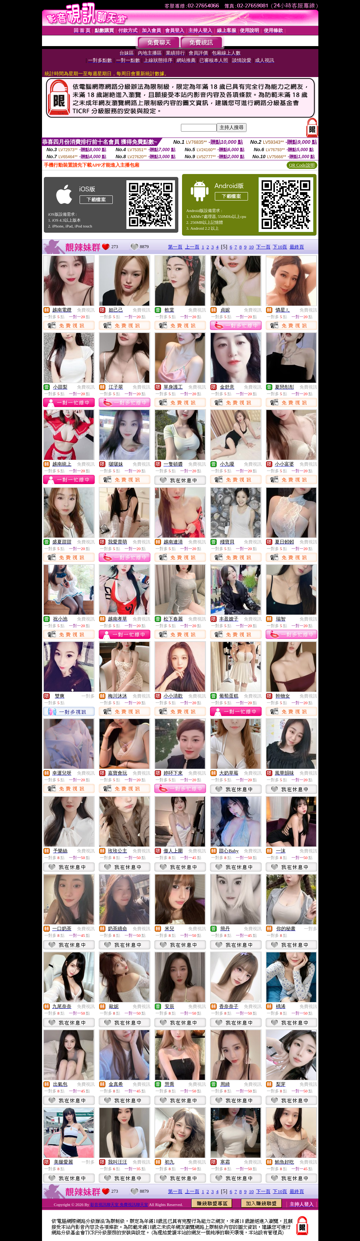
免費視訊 (86, 310)
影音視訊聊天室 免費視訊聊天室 (119, 1204)
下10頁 (280, 247)
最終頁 (297, 247)
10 (251, 247)
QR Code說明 (302, 165)
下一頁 (263, 247)
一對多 (88, 696)
